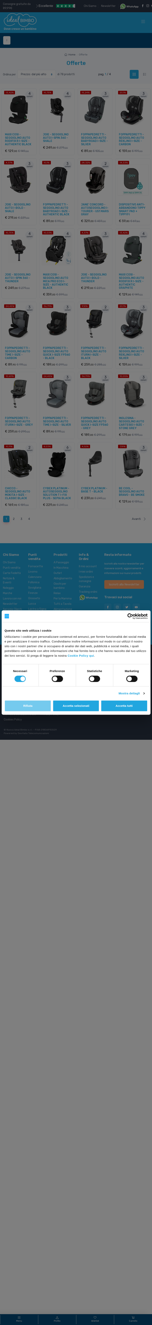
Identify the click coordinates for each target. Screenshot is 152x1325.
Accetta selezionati (76, 705)
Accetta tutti (124, 705)
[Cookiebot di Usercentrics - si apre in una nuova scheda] (130, 616)
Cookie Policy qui (81, 655)
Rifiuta (28, 705)
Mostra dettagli (129, 693)
